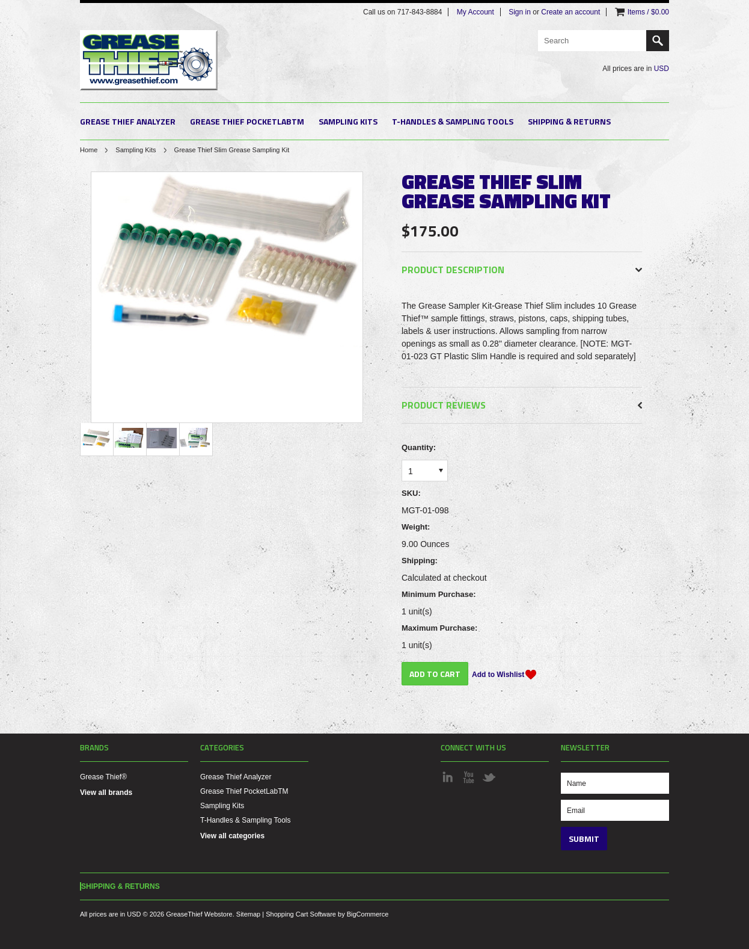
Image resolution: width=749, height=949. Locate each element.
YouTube (468, 777)
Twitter (489, 777)
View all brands (106, 792)
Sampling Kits (348, 121)
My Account (475, 12)
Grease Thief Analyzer (128, 121)
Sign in (520, 12)
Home (88, 149)
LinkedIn (448, 777)
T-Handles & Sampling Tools (452, 121)
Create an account (570, 12)
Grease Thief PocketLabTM (247, 121)
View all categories (232, 836)
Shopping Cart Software (301, 914)
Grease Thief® (103, 777)
